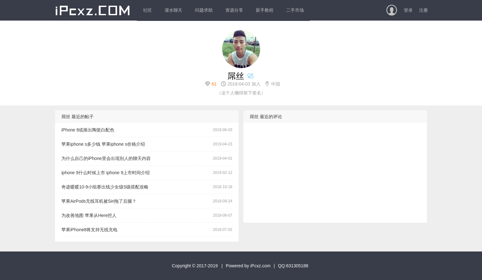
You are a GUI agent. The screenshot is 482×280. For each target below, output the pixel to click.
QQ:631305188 (293, 265)
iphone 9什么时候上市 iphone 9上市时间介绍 (105, 172)
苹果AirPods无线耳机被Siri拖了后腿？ (98, 201)
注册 (423, 10)
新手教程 (264, 10)
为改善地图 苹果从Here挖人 (88, 215)
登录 (408, 10)
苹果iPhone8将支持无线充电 (89, 229)
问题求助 (204, 10)
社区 (147, 10)
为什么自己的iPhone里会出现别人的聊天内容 (106, 158)
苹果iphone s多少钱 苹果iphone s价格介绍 (103, 144)
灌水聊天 (173, 10)
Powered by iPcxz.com (248, 265)
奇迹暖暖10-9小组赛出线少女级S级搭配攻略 (104, 186)
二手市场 (295, 10)
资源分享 (234, 10)
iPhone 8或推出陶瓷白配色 (87, 129)
